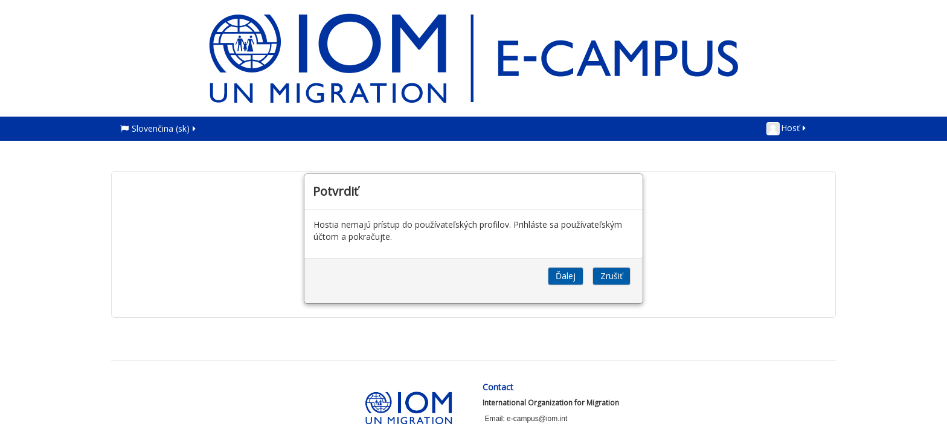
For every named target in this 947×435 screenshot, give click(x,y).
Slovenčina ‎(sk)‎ (158, 128)
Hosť (786, 128)
